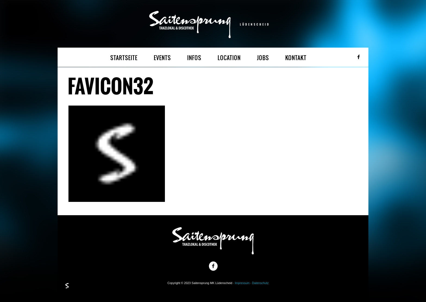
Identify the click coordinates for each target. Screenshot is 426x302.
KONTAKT (295, 58)
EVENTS (162, 58)
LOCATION (229, 58)
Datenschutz (260, 283)
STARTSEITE (123, 58)
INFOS (194, 58)
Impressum (242, 283)
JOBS (263, 58)
